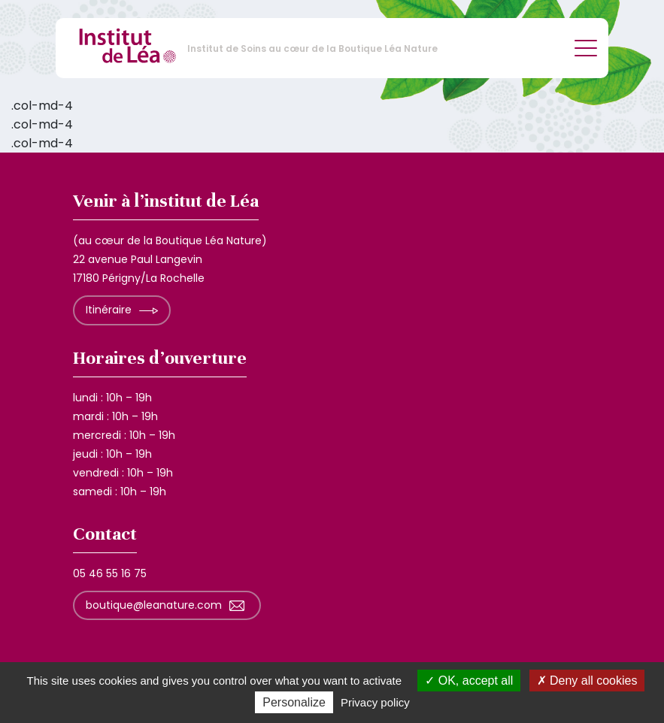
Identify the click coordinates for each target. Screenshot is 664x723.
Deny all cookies (587, 680)
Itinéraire (109, 309)
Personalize (294, 702)
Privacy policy (375, 702)
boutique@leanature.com (154, 605)
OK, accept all (469, 680)
